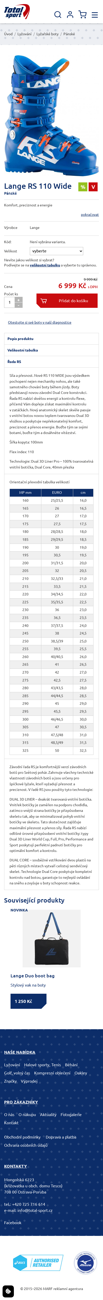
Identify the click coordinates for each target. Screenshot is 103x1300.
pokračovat (90, 215)
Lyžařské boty (47, 34)
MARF (48, 1289)
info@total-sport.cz (35, 1210)
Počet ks (11, 294)
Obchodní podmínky (22, 1137)
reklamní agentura (68, 1289)
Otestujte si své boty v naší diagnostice (39, 322)
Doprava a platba (61, 1137)
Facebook (12, 1222)
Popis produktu (20, 339)
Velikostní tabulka (22, 350)
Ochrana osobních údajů (26, 1145)
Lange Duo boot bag (33, 975)
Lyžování (24, 34)
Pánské (69, 34)
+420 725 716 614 (28, 1204)
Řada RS (14, 362)
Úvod (8, 34)
